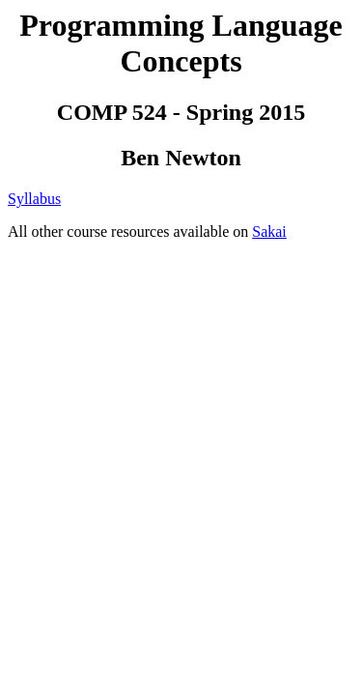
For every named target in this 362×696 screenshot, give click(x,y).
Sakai (269, 231)
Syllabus (34, 198)
